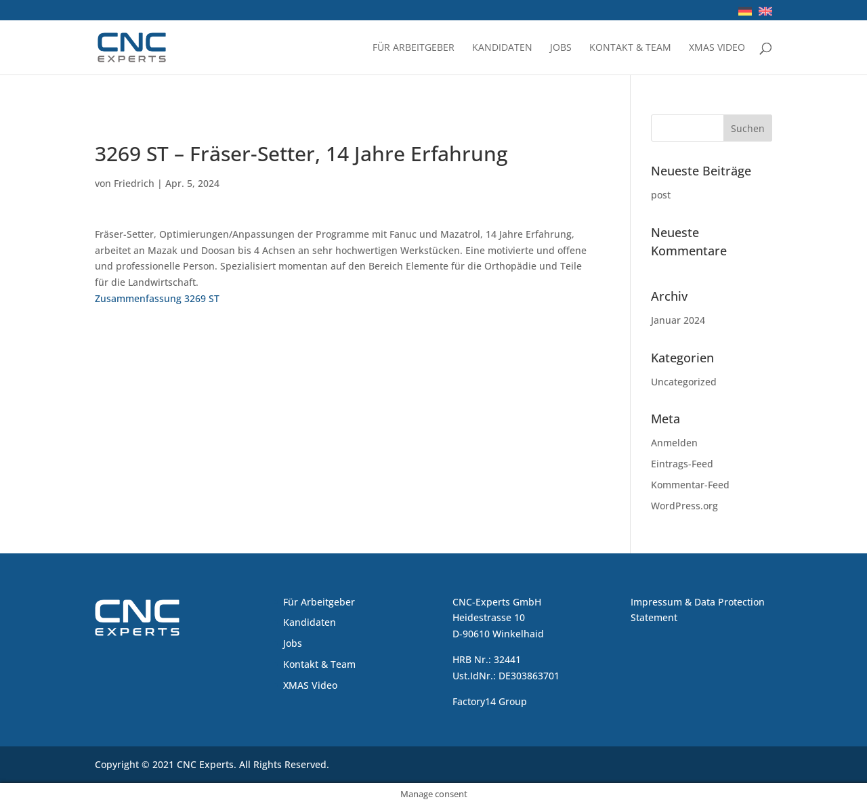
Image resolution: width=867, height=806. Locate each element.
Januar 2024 (678, 320)
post (661, 194)
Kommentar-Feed (690, 484)
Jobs (561, 48)
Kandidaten (502, 48)
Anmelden (674, 442)
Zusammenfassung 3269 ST (157, 298)
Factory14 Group (489, 701)
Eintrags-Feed (682, 463)
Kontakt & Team (630, 48)
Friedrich (134, 183)
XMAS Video (717, 48)
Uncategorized (684, 381)
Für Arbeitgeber (413, 48)
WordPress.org (684, 505)
